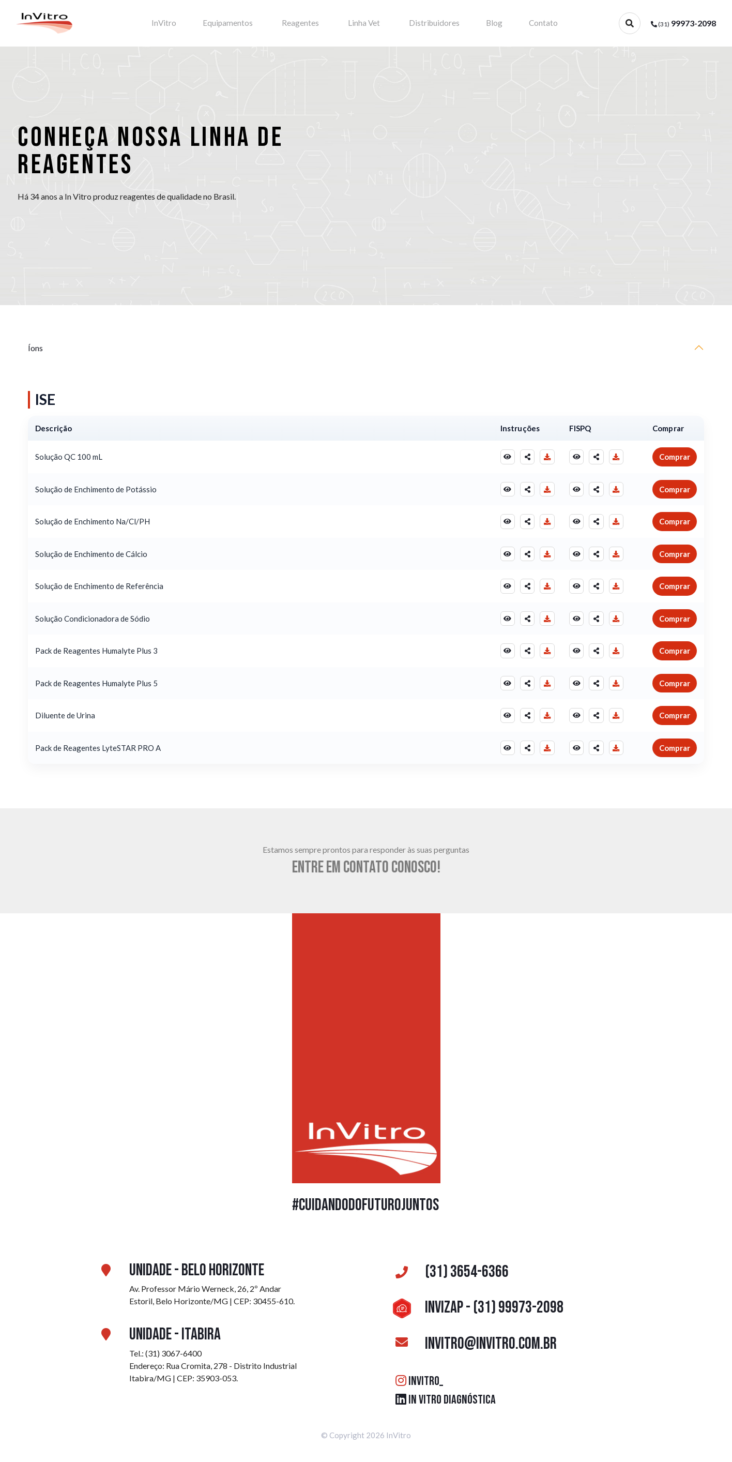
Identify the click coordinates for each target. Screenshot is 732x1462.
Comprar (674, 458)
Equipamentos (243, 23)
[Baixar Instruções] (544, 458)
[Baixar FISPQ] (615, 458)
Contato (518, 23)
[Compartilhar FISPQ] (595, 458)
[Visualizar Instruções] (503, 458)
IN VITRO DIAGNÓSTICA (445, 1400)
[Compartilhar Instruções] (523, 458)
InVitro (187, 23)
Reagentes (308, 23)
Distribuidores (427, 23)
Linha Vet (364, 23)
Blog (478, 23)
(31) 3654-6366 (449, 1273)
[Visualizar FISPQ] (574, 458)
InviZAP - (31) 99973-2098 (476, 1309)
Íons (35, 349)
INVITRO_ (419, 1382)
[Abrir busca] (629, 23)
